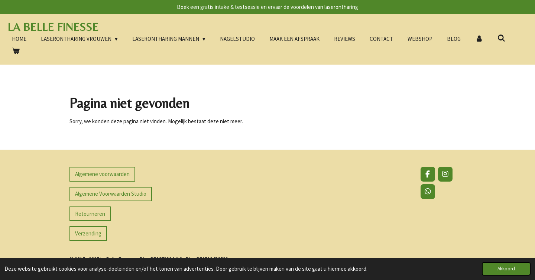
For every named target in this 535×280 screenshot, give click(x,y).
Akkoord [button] (506, 269)
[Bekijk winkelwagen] (15, 51)
